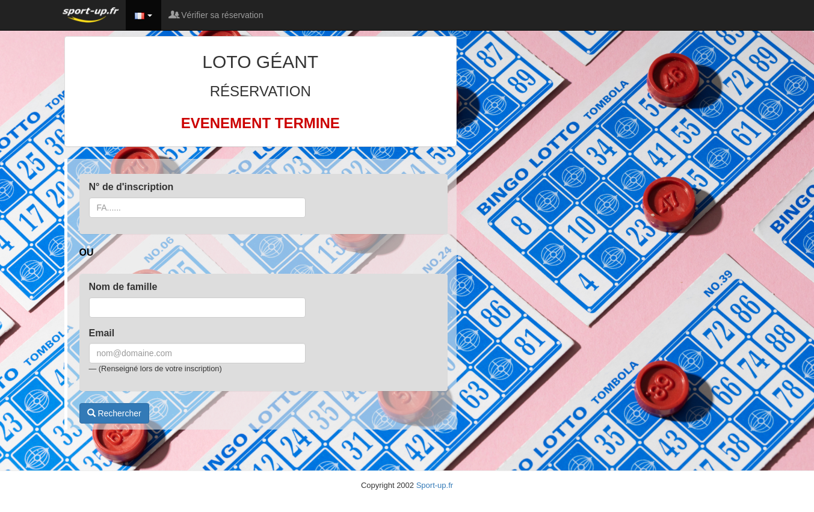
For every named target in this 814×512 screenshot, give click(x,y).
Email (102, 333)
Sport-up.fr (434, 485)
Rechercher (114, 413)
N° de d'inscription (131, 187)
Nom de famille (123, 287)
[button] (144, 15)
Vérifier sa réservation (216, 15)
